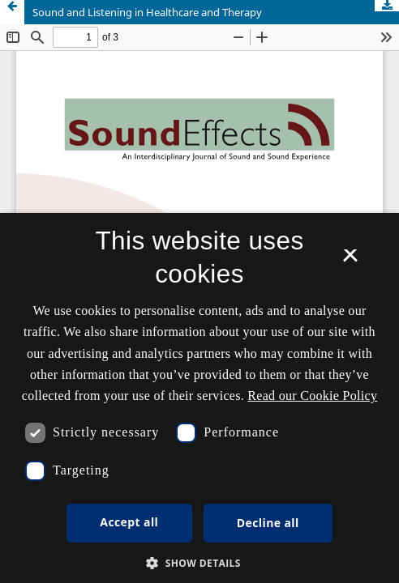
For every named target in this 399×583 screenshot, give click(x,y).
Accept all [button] (129, 522)
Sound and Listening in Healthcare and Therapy (147, 12)
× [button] (350, 260)
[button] (199, 563)
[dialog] (199, 398)
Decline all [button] (268, 522)
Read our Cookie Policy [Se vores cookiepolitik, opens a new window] (312, 395)
